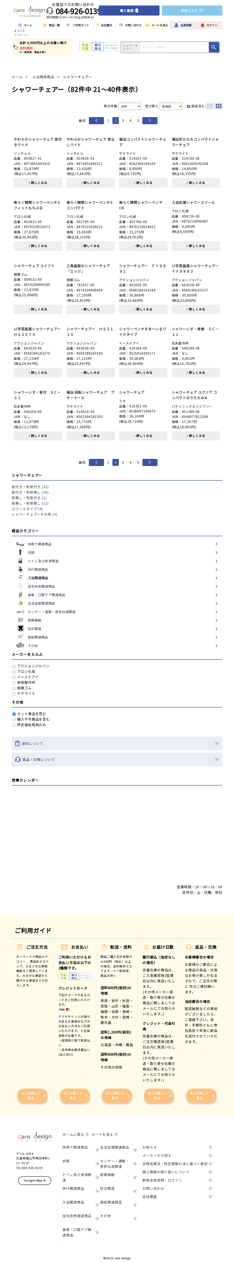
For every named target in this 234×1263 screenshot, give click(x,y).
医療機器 (107, 1174)
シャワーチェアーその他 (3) (34, 514)
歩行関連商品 (73, 1188)
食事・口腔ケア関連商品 (76, 1232)
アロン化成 (24, 671)
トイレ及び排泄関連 (76, 1177)
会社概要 (149, 1196)
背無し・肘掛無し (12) (30, 503)
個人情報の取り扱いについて (166, 1171)
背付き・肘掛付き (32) (30, 486)
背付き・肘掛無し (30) (30, 492)
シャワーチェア (131, 392)
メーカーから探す (156, 1155)
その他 (105, 1215)
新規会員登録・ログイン (162, 1180)
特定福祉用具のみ (29, 724)
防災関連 (107, 1188)
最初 (82, 120)
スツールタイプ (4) (27, 508)
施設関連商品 (111, 1202)
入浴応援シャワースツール (193, 202)
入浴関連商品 (73, 1202)
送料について (117, 743)
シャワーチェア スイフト (34, 265)
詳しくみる (38, 182)
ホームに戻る (73, 1134)
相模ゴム (22, 687)
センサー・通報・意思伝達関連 (114, 1163)
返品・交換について (117, 759)
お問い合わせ (153, 1188)
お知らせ (149, 1147)
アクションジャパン (31, 665)
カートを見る (102, 1134)
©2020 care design (116, 1258)
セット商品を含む (29, 713)
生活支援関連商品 (114, 1147)
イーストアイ (25, 676)
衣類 (66, 1160)
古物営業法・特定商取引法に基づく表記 (175, 1163)
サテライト (24, 693)
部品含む (196, 106)
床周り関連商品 (75, 1147)
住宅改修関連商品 (76, 1215)
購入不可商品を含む (31, 719)
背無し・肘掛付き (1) (29, 497)
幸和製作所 (24, 682)
